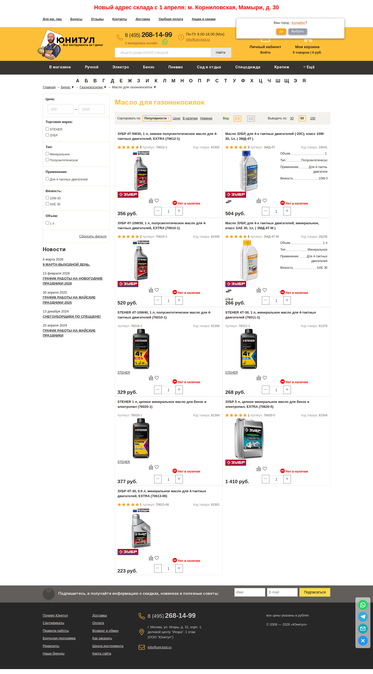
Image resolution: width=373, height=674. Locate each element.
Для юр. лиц (52, 19)
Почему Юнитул (55, 615)
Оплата (98, 623)
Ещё (309, 67)
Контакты (119, 19)
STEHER (124, 372)
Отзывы (97, 19)
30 (291, 118)
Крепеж (281, 67)
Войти (265, 52)
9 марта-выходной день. (66, 264)
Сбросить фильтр (93, 236)
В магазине (60, 67)
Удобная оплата (171, 19)
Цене (176, 118)
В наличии (190, 118)
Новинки (206, 118)
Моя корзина (307, 47)
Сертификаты (53, 623)
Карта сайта (101, 653)
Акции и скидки (204, 19)
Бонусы (76, 19)
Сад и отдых (209, 67)
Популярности (155, 118)
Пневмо (175, 67)
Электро (120, 67)
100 (312, 118)
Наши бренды (53, 653)
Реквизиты (51, 646)
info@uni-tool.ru (198, 39)
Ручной (91, 67)
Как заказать (102, 638)
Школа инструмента (108, 646)
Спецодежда (247, 67)
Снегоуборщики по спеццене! (72, 316)
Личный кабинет (265, 47)
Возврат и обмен (105, 631)
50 (302, 118)
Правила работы (56, 631)
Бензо (148, 67)
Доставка (143, 19)
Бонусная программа (59, 638)
